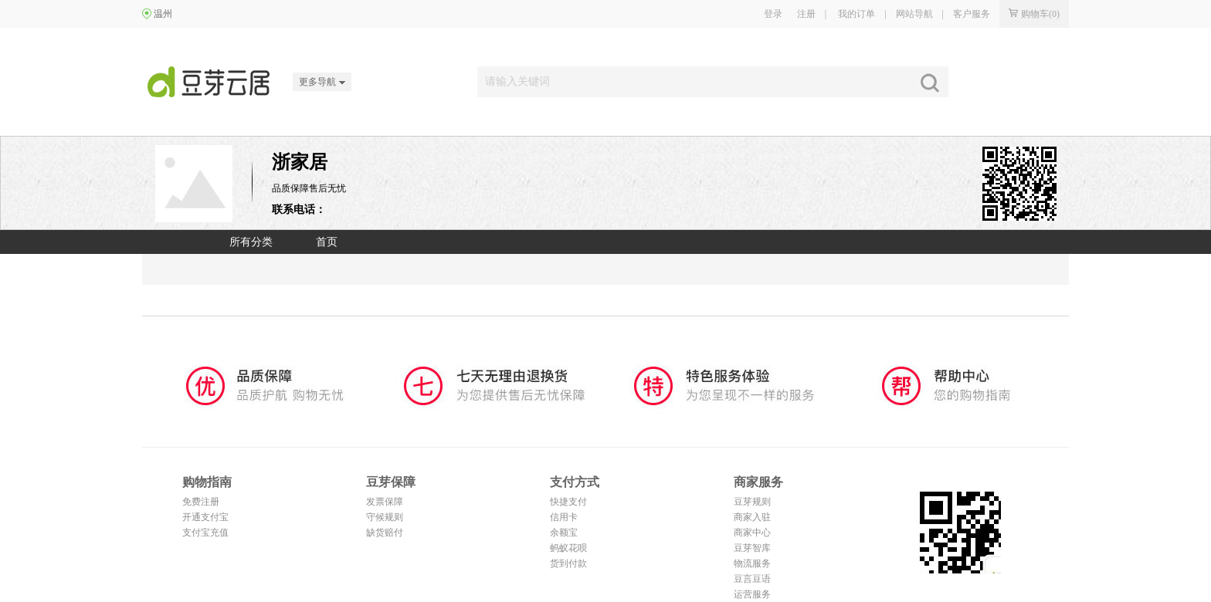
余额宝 (564, 532)
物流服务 (752, 563)
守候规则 (384, 517)
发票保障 (384, 501)
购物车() (1034, 13)
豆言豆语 (752, 578)
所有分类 (251, 242)
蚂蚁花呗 (568, 548)
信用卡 (564, 517)
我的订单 (856, 13)
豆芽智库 (752, 548)
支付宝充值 (205, 532)
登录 (773, 13)
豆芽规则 (752, 501)
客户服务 (971, 13)
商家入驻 (752, 517)
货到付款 (568, 563)
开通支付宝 (205, 517)
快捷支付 (568, 501)
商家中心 (752, 532)
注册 (806, 13)
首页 (327, 242)
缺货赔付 (384, 532)
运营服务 (752, 594)
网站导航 (914, 13)
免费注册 (200, 501)
